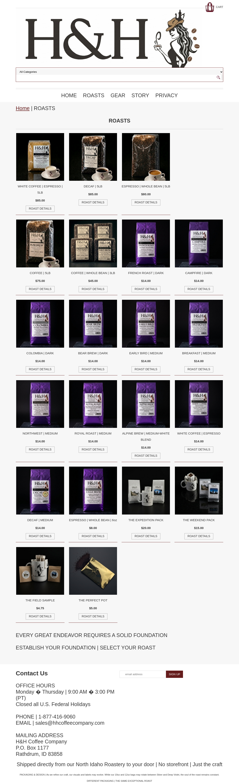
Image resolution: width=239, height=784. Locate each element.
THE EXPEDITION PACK (145, 520)
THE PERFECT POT (93, 600)
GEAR (118, 95)
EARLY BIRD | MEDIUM (146, 353)
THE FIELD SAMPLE (40, 600)
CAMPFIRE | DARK (198, 273)
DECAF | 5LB (93, 186)
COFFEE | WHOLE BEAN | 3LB (93, 273)
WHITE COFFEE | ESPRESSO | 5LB (40, 189)
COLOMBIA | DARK (40, 353)
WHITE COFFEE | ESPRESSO (198, 433)
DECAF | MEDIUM (40, 520)
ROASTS (93, 95)
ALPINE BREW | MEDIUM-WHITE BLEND (146, 436)
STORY (140, 95)
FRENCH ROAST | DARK (146, 273)
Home (69, 95)
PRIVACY (166, 95)
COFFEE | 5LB (40, 273)
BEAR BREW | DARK (93, 353)
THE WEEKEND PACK (199, 520)
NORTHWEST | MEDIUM (40, 433)
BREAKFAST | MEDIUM (199, 353)
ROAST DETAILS (40, 208)
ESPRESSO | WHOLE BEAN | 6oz (93, 520)
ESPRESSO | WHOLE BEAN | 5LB (146, 186)
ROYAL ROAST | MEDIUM (93, 433)
